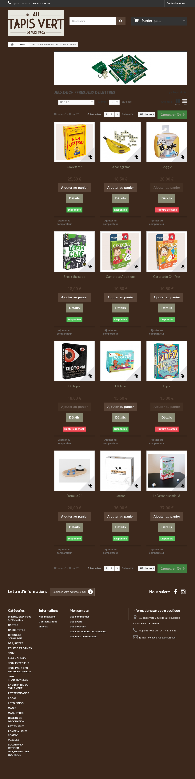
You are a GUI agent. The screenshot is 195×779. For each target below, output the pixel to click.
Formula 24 (74, 496)
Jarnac (120, 496)
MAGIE (12, 708)
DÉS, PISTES (15, 643)
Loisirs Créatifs (17, 658)
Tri (55, 101)
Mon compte (79, 610)
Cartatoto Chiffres (167, 277)
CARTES (13, 625)
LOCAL (12, 698)
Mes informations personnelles (88, 631)
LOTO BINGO (16, 703)
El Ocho (120, 386)
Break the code (74, 277)
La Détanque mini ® (167, 496)
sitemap (43, 626)
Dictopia (74, 386)
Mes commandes (80, 616)
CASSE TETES (16, 630)
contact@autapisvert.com (162, 637)
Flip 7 (166, 386)
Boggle (167, 167)
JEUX (11, 653)
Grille (177, 102)
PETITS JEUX (16, 726)
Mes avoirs (76, 621)
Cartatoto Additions (120, 277)
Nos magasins (47, 616)
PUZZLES (13, 739)
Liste (184, 102)
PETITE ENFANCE (18, 693)
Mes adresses (78, 626)
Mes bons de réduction (83, 636)
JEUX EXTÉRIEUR (18, 663)
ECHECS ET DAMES (20, 648)
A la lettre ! (74, 167)
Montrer (102, 101)
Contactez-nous (176, 3)
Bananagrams (120, 167)
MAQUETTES (16, 713)
